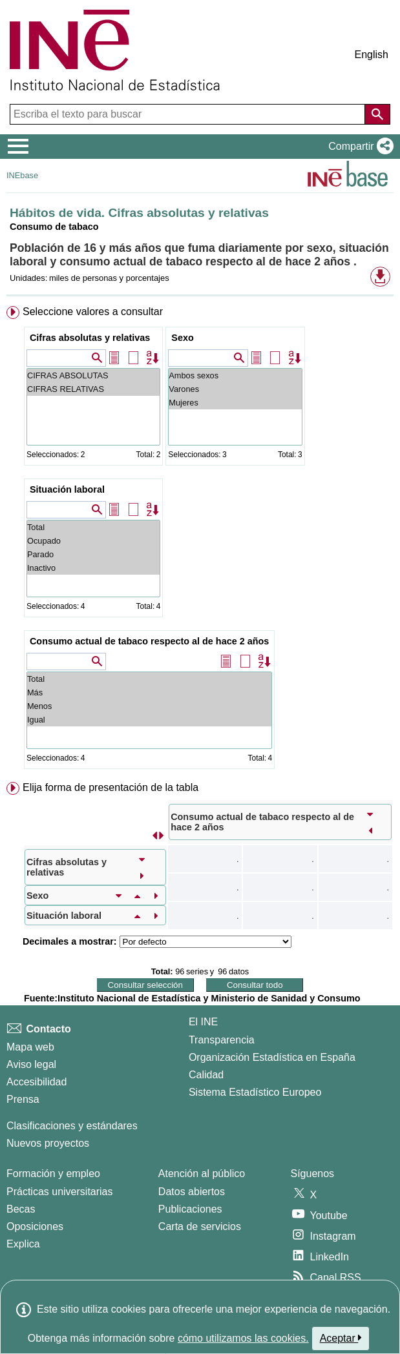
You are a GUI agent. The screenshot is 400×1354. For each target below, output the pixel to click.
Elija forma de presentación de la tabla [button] (110, 787)
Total (93, 527)
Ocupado (93, 541)
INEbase (22, 175)
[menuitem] (200, 540)
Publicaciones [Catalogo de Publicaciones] (190, 1209)
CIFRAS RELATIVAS (93, 389)
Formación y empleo (53, 1173)
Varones (235, 389)
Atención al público (201, 1173)
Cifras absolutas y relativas (90, 338)
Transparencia (222, 1039)
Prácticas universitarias (59, 1191)
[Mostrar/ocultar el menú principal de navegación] (18, 146)
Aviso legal (31, 1064)
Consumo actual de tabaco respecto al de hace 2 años (149, 641)
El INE (203, 1021)
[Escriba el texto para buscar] (189, 114)
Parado (93, 554)
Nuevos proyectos (47, 1143)
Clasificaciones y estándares (72, 1125)
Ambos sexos (235, 375)
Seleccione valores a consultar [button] (93, 311)
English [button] (371, 54)
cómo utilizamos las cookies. (243, 1338)
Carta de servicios (199, 1226)
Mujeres (235, 402)
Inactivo (93, 568)
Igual (149, 719)
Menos (149, 706)
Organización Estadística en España (272, 1057)
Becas (20, 1209)
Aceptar (341, 1338)
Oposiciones (34, 1226)
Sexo (182, 338)
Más (149, 692)
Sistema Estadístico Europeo (255, 1092)
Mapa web (30, 1046)
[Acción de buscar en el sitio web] (377, 114)
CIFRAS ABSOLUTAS (93, 375)
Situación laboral (67, 489)
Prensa (22, 1099)
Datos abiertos (191, 1191)
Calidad (206, 1074)
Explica (23, 1243)
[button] (358, 146)
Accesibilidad (36, 1081)
